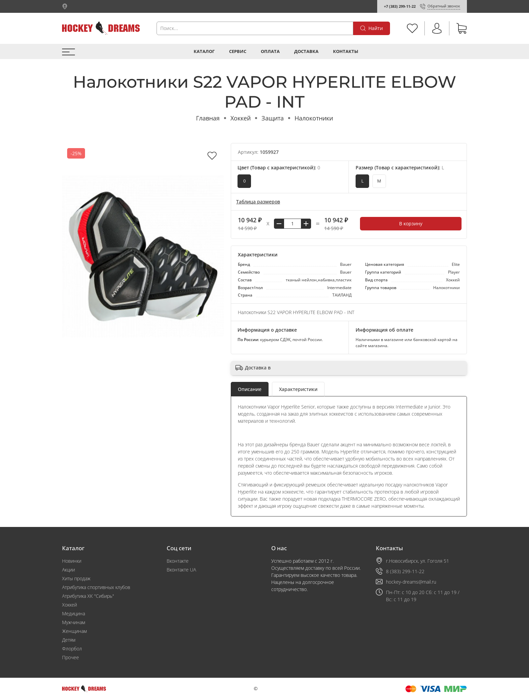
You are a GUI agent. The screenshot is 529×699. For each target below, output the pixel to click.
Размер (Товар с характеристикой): (400, 167)
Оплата (270, 51)
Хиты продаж (76, 578)
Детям (68, 640)
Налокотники (314, 118)
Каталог (204, 51)
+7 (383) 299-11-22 (400, 6)
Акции (68, 569)
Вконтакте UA (181, 569)
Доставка (306, 51)
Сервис (237, 51)
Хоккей (240, 118)
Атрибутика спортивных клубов (96, 587)
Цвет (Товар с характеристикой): (279, 167)
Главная (208, 118)
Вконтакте (178, 561)
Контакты (345, 51)
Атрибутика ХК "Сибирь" (88, 596)
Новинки (71, 561)
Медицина (73, 613)
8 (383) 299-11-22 (405, 571)
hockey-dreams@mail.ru (411, 582)
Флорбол (72, 648)
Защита (272, 118)
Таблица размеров (258, 201)
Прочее (70, 657)
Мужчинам (73, 622)
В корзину (410, 223)
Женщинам (74, 631)
